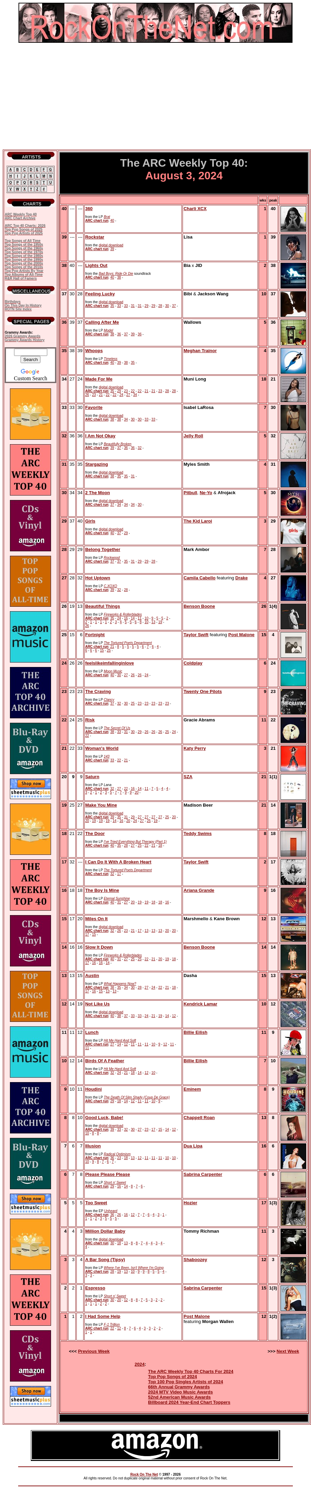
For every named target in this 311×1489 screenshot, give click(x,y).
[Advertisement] (155, 96)
